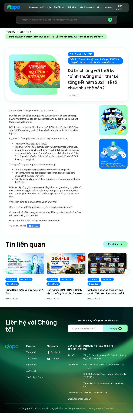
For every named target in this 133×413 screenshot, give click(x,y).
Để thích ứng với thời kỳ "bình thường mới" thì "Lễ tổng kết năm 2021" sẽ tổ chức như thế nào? (94, 61)
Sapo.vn (108, 7)
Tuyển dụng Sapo (34, 377)
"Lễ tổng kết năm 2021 (81, 54)
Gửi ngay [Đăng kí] (115, 328)
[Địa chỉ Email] (98, 328)
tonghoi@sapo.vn (82, 398)
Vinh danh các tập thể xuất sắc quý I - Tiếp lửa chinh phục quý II (106, 291)
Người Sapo (59, 7)
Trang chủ (31, 352)
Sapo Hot (11, 279)
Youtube (53, 358)
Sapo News (12, 284)
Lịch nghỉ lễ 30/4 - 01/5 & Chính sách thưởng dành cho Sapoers (64, 291)
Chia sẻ (33, 226)
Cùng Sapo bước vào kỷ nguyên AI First (24, 291)
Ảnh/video (72, 7)
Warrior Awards (87, 7)
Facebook (53, 352)
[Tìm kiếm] (110, 20)
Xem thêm (115, 244)
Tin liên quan (25, 244)
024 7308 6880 (85, 392)
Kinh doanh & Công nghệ (40, 7)
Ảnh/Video (107, 279)
